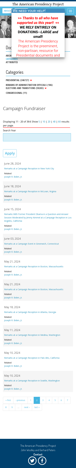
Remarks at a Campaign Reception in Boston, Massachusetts (33, 266)
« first (8, 400)
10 (43, 121)
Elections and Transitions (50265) (26, 88)
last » (36, 407)
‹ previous (20, 400)
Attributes (12, 62)
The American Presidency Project (38, 4)
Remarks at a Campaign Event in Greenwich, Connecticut (31, 243)
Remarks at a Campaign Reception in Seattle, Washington (32, 380)
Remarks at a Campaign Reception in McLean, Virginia (30, 191)
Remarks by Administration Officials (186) (29, 85)
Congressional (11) (16, 93)
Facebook (43, 461)
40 (54, 121)
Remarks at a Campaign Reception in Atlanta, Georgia (30, 312)
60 (59, 121)
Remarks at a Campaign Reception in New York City (29, 168)
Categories (12, 59)
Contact (38, 454)
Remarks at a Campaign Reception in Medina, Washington (32, 335)
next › (27, 407)
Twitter (33, 461)
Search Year (9, 130)
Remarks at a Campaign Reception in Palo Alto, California (31, 357)
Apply (10, 153)
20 (49, 121)
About (7, 10)
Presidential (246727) (19, 80)
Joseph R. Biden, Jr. (13, 176)
